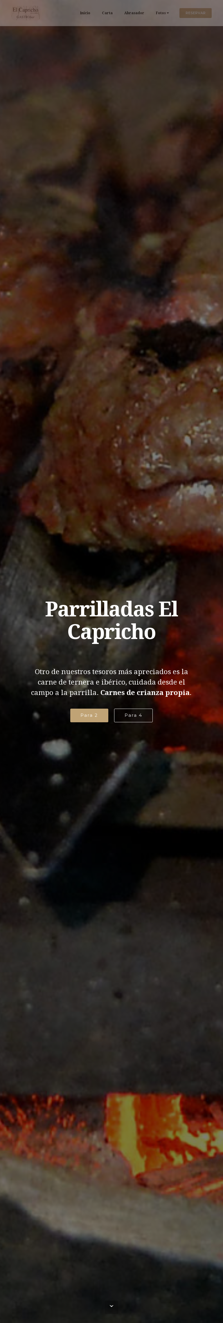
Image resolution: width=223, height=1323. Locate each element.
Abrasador (134, 13)
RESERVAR (196, 13)
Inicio (85, 13)
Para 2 (89, 715)
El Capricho (58, 13)
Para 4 (133, 715)
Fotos (161, 13)
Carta (107, 13)
